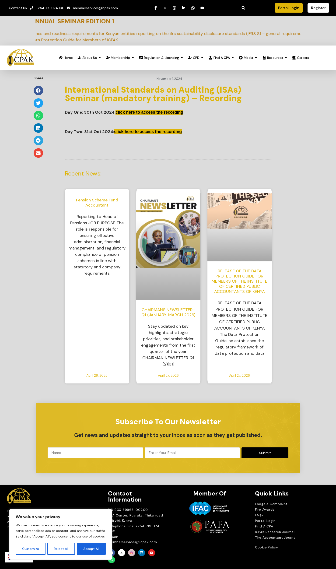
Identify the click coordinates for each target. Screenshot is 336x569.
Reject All (61, 549)
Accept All (91, 549)
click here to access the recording (149, 112)
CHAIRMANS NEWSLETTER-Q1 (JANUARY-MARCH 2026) (168, 312)
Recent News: (83, 173)
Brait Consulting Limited (205, 544)
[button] (243, 7)
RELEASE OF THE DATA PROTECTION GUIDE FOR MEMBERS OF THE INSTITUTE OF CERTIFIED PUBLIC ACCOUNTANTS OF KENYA (239, 281)
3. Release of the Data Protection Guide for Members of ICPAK (72, 40)
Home (68, 58)
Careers (303, 58)
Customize (30, 549)
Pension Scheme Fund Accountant (97, 202)
